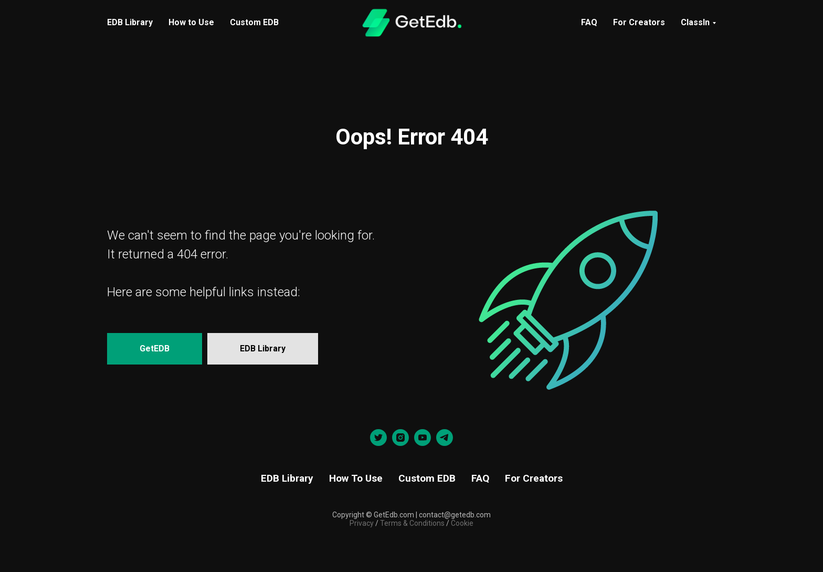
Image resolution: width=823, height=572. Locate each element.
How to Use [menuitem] (191, 22)
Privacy (362, 523)
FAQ (589, 22)
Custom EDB (427, 478)
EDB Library (287, 478)
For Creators (639, 22)
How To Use (356, 478)
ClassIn (695, 22)
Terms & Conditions (411, 523)
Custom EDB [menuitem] (254, 22)
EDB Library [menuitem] (130, 22)
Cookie (462, 523)
